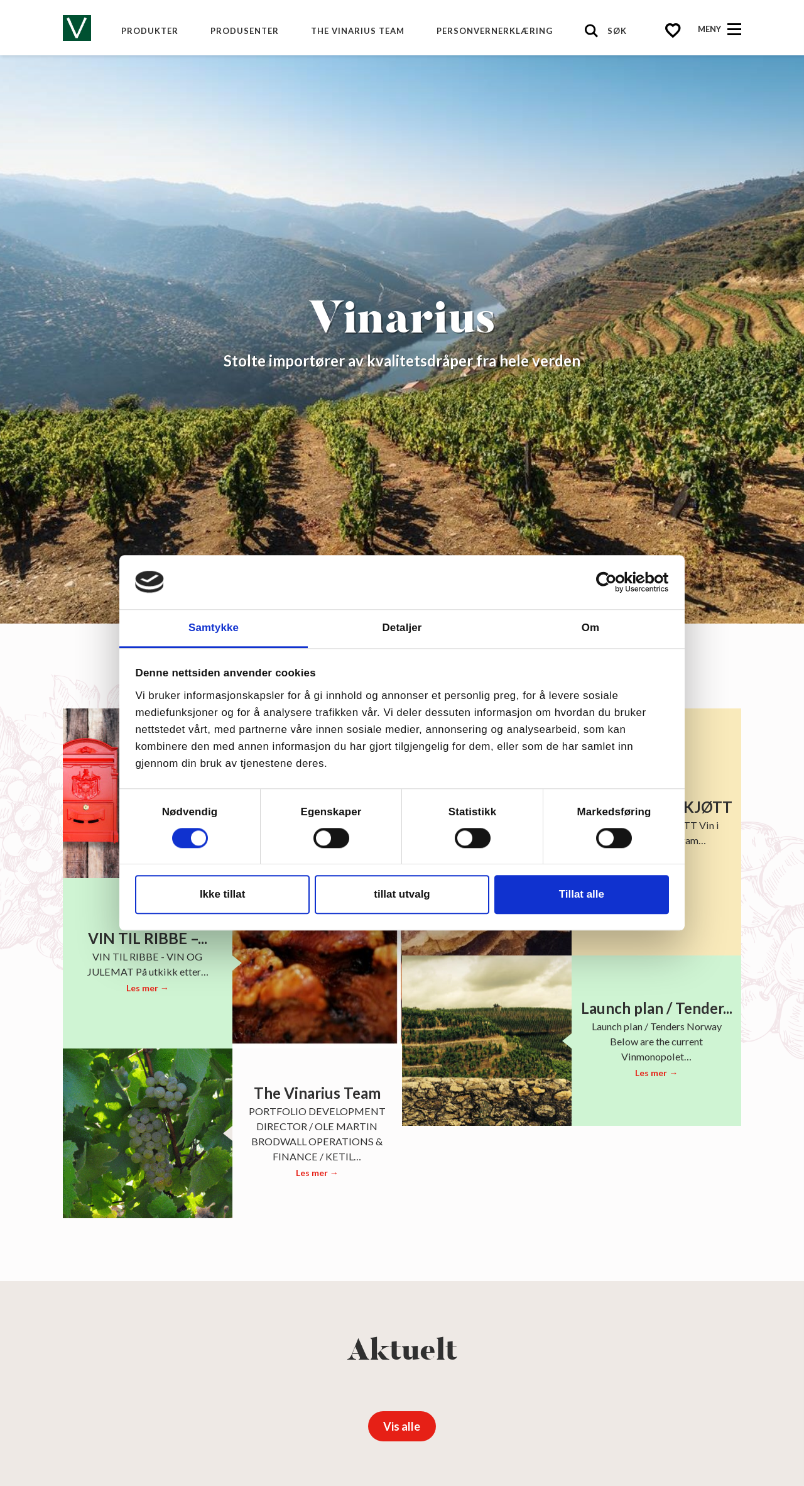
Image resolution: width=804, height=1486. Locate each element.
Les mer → (147, 987)
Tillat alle (581, 894)
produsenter (244, 31)
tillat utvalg (402, 894)
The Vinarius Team (358, 31)
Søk (617, 31)
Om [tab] (590, 628)
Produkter (149, 31)
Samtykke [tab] (213, 628)
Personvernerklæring (495, 31)
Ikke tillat (223, 894)
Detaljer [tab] (402, 628)
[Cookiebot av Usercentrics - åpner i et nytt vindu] (614, 582)
